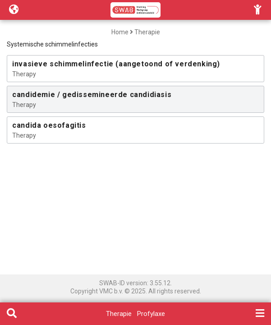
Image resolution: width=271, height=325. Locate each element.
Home (120, 32)
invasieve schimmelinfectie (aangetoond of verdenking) (116, 64)
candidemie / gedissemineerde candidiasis (91, 94)
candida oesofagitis (49, 125)
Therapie (147, 32)
